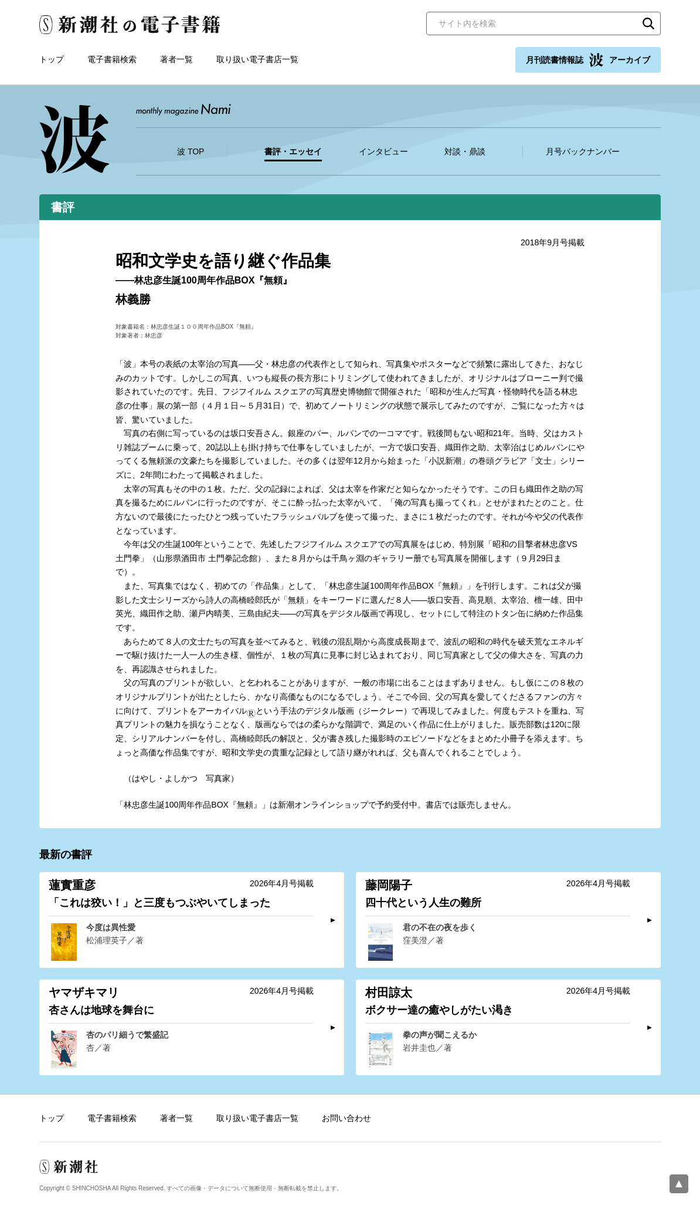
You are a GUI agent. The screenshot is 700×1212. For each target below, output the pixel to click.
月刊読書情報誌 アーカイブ (588, 60)
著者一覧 (176, 59)
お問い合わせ (346, 1118)
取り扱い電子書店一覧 (257, 59)
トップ (51, 59)
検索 (648, 23)
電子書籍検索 (112, 59)
